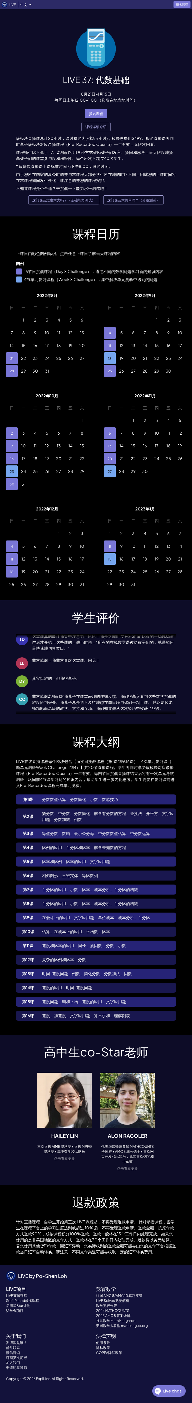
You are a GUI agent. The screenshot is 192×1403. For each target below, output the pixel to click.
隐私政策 (103, 1347)
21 (12, 358)
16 (12, 459)
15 (110, 559)
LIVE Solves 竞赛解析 (112, 1300)
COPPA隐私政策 (109, 1352)
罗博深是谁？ (16, 1342)
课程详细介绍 (96, 126)
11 (110, 346)
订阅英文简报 (16, 1357)
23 (12, 471)
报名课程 (96, 113)
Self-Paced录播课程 (22, 1300)
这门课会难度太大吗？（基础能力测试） (63, 200)
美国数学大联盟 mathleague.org (122, 1325)
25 (110, 371)
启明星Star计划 (18, 1305)
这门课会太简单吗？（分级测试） (134, 200)
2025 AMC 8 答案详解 (113, 1315)
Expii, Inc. (43, 1378)
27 (110, 471)
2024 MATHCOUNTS (112, 1310)
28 (12, 371)
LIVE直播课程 (16, 1295)
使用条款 (103, 1342)
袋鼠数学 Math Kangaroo (116, 1320)
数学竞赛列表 (106, 1305)
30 (12, 484)
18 (110, 358)
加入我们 (13, 1362)
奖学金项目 (15, 1310)
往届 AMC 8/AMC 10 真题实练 (119, 1295)
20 (110, 459)
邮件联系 (13, 1347)
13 (110, 446)
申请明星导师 (16, 1367)
